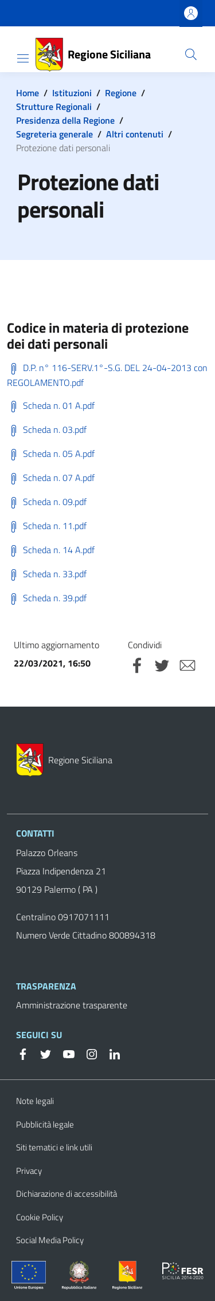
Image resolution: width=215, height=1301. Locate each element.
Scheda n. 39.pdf (47, 598)
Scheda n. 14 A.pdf (51, 550)
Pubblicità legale (45, 1124)
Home (27, 93)
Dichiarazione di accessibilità (66, 1193)
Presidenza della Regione (65, 120)
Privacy (29, 1170)
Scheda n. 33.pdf (47, 574)
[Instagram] (87, 1053)
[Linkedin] (110, 1053)
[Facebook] (23, 1053)
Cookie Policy (39, 1217)
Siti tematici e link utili (54, 1147)
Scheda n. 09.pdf (47, 501)
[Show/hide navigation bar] (23, 58)
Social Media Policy (50, 1240)
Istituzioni (72, 93)
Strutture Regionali (54, 106)
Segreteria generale (54, 134)
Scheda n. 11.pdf (47, 526)
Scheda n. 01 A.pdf (51, 405)
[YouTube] (64, 1053)
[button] (191, 54)
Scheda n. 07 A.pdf (51, 477)
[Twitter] (41, 1053)
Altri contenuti (134, 134)
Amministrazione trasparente (71, 1005)
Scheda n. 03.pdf (47, 429)
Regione (120, 93)
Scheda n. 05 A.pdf (51, 453)
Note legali (35, 1100)
